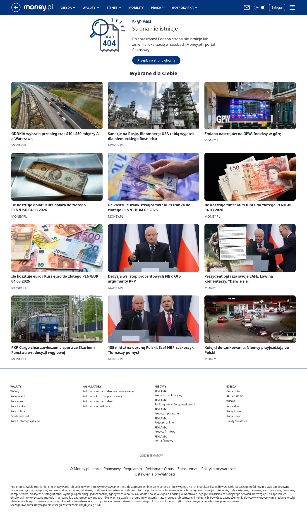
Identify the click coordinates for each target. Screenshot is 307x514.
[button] (292, 7)
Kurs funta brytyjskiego (25, 421)
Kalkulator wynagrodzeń (97, 401)
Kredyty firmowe (164, 431)
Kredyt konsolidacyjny (168, 395)
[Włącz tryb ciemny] (259, 7)
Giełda (66, 7)
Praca (156, 7)
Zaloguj (277, 7)
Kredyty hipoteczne (166, 413)
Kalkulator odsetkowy (96, 406)
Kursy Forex (233, 411)
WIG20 (230, 401)
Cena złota (233, 391)
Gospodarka (183, 7)
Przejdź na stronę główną (156, 60)
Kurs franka (17, 406)
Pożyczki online (164, 422)
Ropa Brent (233, 416)
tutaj (98, 505)
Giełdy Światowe (236, 421)
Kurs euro (16, 401)
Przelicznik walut (20, 416)
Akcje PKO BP (234, 396)
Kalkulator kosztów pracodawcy (102, 396)
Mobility (136, 7)
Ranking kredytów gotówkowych (175, 404)
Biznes (112, 7)
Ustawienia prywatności (154, 474)
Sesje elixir (233, 406)
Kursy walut (17, 396)
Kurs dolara (17, 411)
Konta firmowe (163, 441)
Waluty (89, 7)
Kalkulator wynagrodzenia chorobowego (108, 391)
